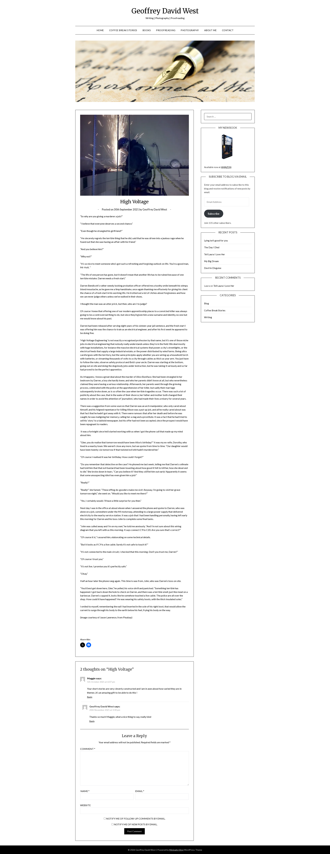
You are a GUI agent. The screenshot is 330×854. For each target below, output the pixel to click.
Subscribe (213, 213)
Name (84, 791)
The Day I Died (211, 247)
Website (85, 805)
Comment (87, 748)
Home (100, 30)
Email (139, 791)
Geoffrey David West (165, 10)
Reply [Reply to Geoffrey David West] (92, 721)
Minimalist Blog (176, 850)
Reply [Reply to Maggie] (89, 697)
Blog (206, 303)
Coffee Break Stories (123, 30)
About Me (210, 30)
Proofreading (165, 30)
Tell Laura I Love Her (214, 254)
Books (146, 30)
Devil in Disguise (212, 268)
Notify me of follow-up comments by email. (135, 818)
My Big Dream (211, 261)
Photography (190, 30)
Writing (208, 317)
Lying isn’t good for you (216, 240)
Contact (228, 30)
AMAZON (226, 167)
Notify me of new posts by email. (135, 824)
